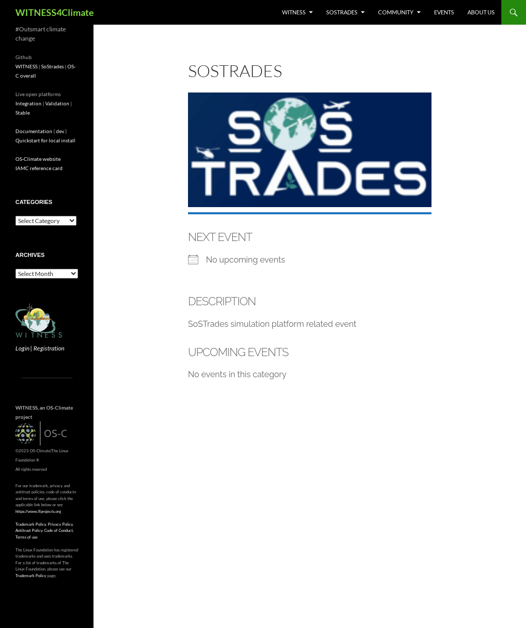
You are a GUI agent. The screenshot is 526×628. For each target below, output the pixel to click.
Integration (28, 103)
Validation (57, 103)
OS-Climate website (38, 159)
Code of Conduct (58, 530)
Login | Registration (39, 348)
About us (481, 12)
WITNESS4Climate (54, 12)
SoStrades (342, 12)
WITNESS (294, 12)
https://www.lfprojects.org (38, 511)
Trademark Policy (30, 524)
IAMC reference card (39, 168)
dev (60, 131)
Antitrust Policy (28, 530)
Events (444, 12)
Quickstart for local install (45, 140)
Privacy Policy (60, 524)
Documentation (33, 131)
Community (396, 12)
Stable (22, 112)
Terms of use (26, 537)
